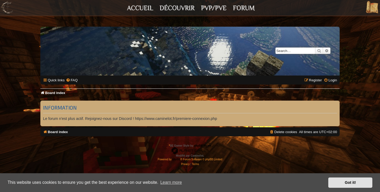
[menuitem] (72, 80)
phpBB (176, 159)
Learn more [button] (171, 182)
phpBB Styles (202, 145)
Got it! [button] (350, 182)
